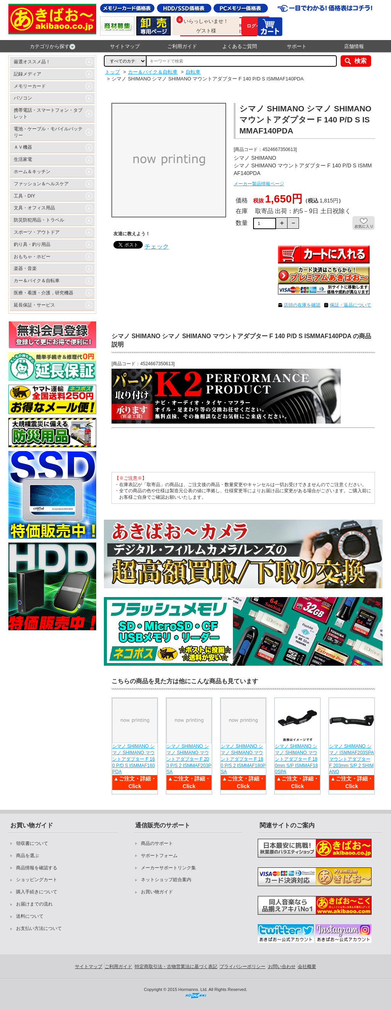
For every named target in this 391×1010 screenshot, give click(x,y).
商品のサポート (157, 843)
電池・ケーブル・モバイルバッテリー (48, 132)
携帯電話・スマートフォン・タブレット (48, 113)
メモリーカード (30, 86)
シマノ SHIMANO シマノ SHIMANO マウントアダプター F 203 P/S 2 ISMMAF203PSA (188, 758)
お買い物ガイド (157, 891)
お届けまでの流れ (34, 904)
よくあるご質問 (239, 46)
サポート (297, 46)
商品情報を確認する (36, 867)
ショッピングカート (36, 879)
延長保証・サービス (34, 305)
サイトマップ (125, 46)
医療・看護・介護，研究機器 (43, 292)
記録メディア (27, 74)
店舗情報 (354, 46)
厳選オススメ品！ (32, 61)
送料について (30, 916)
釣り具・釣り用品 (32, 244)
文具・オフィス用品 (34, 207)
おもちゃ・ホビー (32, 256)
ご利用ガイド (182, 46)
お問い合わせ (282, 966)
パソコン (23, 98)
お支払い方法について (39, 928)
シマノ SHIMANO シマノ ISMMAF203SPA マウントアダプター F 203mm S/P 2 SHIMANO (351, 758)
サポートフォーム (159, 855)
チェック (156, 246)
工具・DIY (24, 196)
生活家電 (23, 159)
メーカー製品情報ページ (259, 183)
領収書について (32, 843)
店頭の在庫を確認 (302, 305)
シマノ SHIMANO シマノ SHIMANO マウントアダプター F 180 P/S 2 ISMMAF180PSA (243, 758)
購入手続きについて (36, 891)
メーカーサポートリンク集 (168, 867)
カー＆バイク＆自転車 (37, 280)
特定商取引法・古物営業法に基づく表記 (176, 966)
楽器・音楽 (25, 268)
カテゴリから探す (52, 46)
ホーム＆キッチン (32, 171)
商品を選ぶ (27, 855)
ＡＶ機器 (23, 147)
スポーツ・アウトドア (37, 232)
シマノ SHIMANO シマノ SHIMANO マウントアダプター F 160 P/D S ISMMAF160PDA (133, 758)
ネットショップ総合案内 (166, 879)
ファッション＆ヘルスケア (41, 183)
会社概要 (307, 966)
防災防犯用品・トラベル (39, 220)
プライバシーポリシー (242, 966)
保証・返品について (350, 305)
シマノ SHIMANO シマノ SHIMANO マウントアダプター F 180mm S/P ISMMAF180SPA (296, 758)
